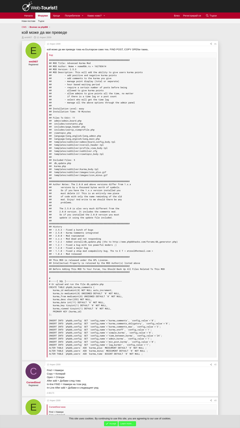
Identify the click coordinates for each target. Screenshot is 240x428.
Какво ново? (95, 15)
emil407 (28, 37)
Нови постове (28, 21)
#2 (215, 364)
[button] (82, 15)
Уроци (56, 15)
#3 (215, 400)
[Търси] (211, 15)
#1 (215, 44)
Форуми (43, 15)
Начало (28, 15)
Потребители (72, 15)
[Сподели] (211, 44)
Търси (41, 21)
